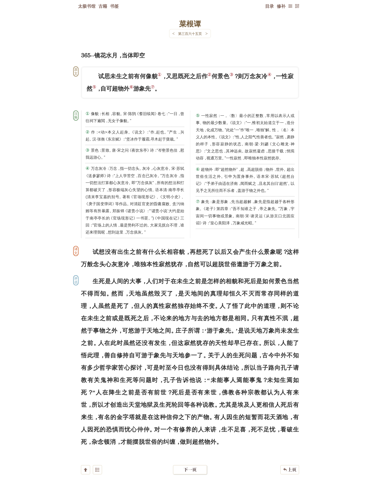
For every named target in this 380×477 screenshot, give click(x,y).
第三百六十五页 (190, 33)
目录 (269, 6)
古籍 (102, 6)
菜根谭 (190, 23)
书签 (114, 6)
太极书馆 (86, 6)
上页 (289, 448)
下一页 (190, 448)
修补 (281, 6)
